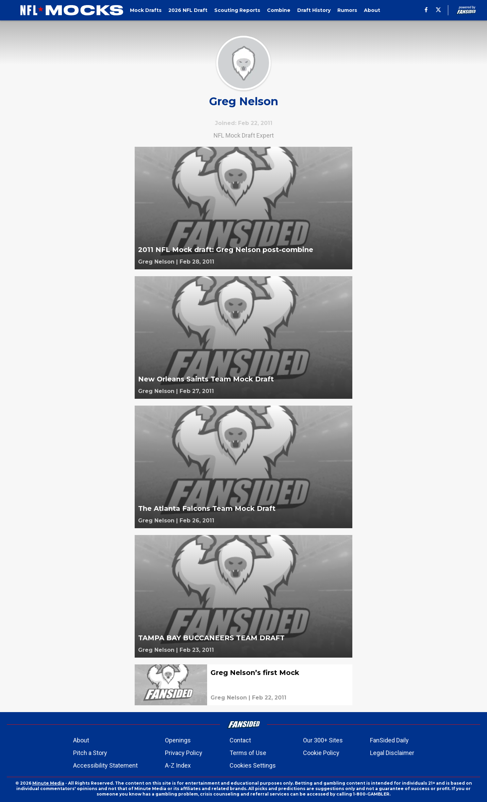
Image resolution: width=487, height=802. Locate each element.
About (81, 740)
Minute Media (48, 783)
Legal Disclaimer (392, 752)
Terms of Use (248, 752)
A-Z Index (178, 765)
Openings (178, 740)
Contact (240, 740)
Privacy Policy (183, 752)
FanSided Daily (389, 740)
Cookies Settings (253, 765)
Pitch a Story (90, 752)
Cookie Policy (321, 752)
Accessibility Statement (105, 765)
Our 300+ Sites (323, 740)
